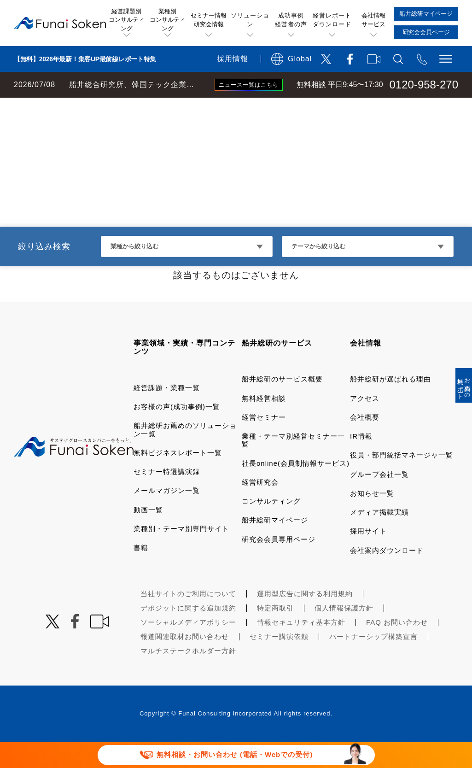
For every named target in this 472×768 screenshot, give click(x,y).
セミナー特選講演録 (167, 497)
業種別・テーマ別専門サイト (181, 554)
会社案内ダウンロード (387, 576)
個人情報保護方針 (344, 634)
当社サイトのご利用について (188, 619)
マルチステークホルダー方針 (188, 676)
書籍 (141, 573)
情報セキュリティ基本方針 (301, 648)
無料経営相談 (264, 424)
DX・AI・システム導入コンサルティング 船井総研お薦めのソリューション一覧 (263, 107)
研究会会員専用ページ (278, 565)
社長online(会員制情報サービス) (296, 489)
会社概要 (364, 443)
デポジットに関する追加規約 (188, 634)
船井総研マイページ (275, 546)
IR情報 (361, 462)
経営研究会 (260, 508)
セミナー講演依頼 (279, 662)
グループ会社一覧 (379, 500)
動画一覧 (148, 535)
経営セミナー (264, 443)
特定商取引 (275, 634)
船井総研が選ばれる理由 (390, 405)
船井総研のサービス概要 (282, 405)
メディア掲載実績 (379, 538)
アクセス (364, 424)
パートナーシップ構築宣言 (373, 662)
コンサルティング (271, 527)
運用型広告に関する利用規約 (305, 619)
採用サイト (368, 557)
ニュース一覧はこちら (249, 85)
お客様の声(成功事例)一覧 (177, 432)
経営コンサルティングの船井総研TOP (68, 107)
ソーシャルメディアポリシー (188, 648)
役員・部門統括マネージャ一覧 (401, 481)
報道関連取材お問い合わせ (184, 662)
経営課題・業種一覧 (167, 413)
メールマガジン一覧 (167, 516)
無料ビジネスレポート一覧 (178, 478)
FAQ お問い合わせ (397, 648)
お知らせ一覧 (372, 519)
